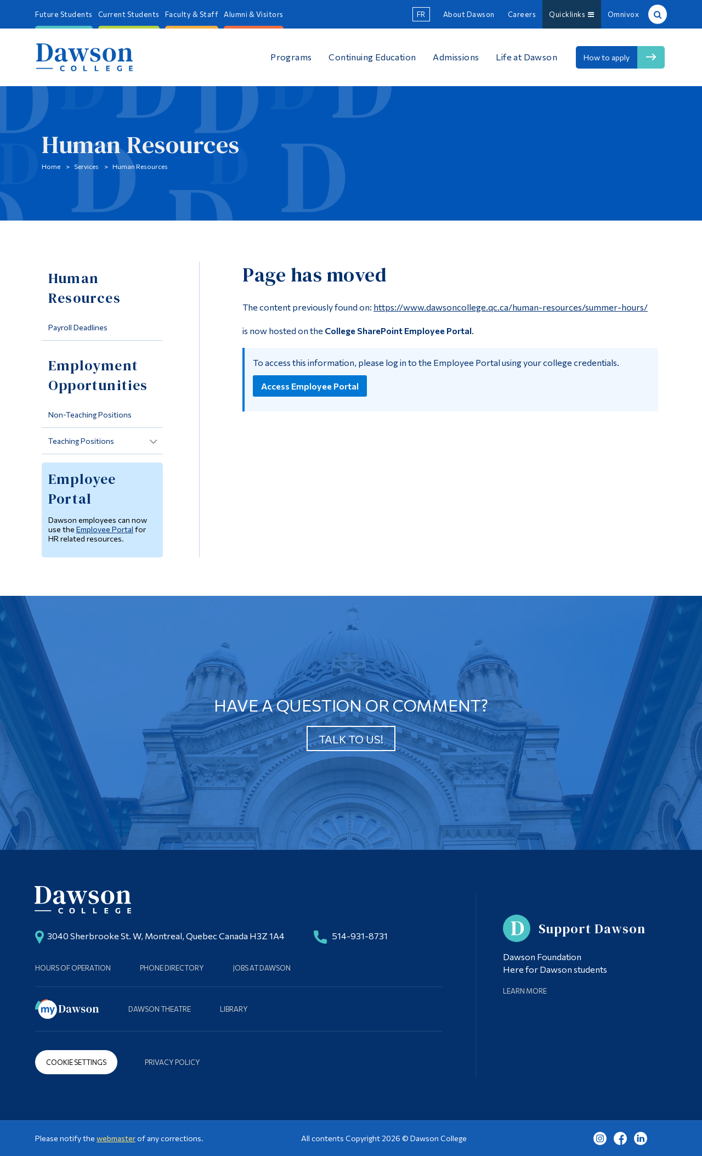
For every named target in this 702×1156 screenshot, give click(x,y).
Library (234, 1009)
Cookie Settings (76, 1062)
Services (86, 166)
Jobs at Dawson (262, 967)
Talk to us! (351, 739)
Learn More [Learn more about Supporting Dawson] (525, 990)
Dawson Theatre (159, 1009)
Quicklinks (572, 14)
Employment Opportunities (98, 375)
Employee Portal (104, 529)
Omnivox (623, 14)
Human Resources (140, 166)
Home (51, 166)
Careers (522, 14)
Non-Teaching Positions (90, 414)
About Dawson (469, 14)
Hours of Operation (73, 967)
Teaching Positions (81, 441)
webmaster (116, 1138)
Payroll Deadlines (77, 327)
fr (421, 14)
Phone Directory (172, 967)
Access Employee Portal (310, 386)
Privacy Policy (172, 1062)
